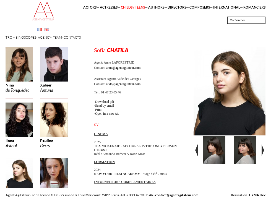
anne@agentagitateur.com (123, 68)
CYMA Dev (257, 195)
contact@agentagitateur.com (176, 195)
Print (98, 110)
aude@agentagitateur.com (123, 84)
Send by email (104, 106)
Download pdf (104, 102)
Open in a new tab (107, 114)
